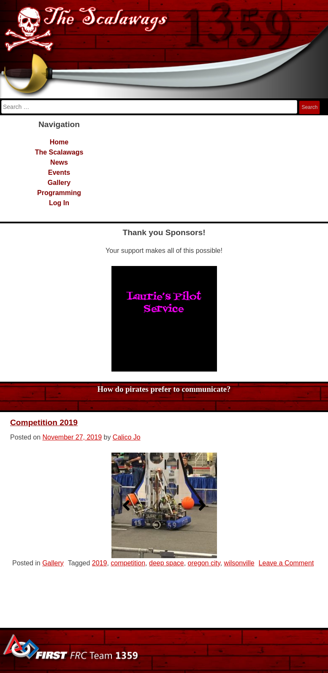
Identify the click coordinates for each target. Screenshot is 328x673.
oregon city (204, 563)
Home (59, 142)
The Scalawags (59, 152)
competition (128, 563)
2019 (99, 563)
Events (59, 172)
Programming (59, 192)
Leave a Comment (286, 563)
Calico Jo (127, 437)
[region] (164, 319)
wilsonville (239, 563)
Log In (59, 202)
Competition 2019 (44, 422)
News (59, 162)
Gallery (59, 182)
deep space (166, 563)
